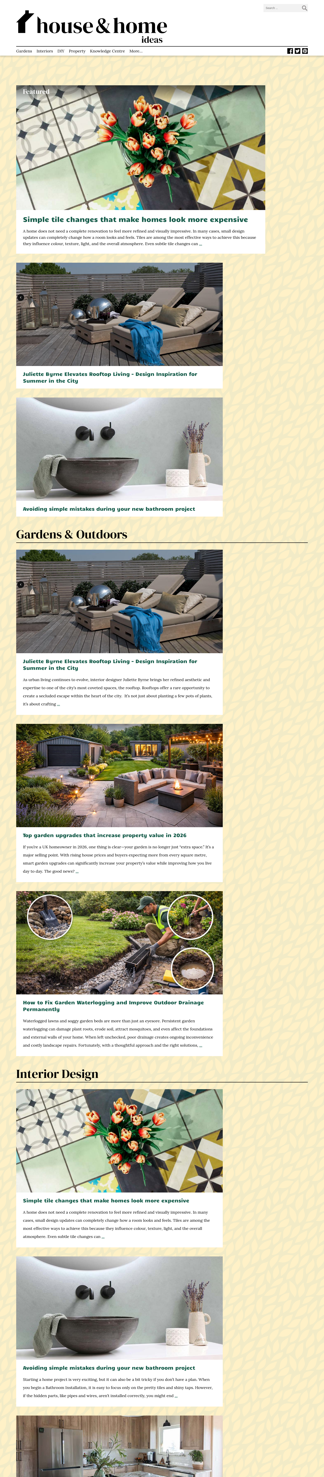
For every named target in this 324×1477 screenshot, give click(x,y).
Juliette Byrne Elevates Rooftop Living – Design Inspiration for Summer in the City (260, 114)
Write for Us (104, 1442)
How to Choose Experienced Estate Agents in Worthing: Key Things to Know (61, 1041)
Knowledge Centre (107, 36)
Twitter (177, 1425)
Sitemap (100, 1453)
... (131, 195)
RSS (174, 1436)
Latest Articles (106, 1420)
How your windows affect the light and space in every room (259, 837)
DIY (60, 36)
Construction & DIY (68, 761)
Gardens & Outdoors (71, 233)
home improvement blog (45, 1439)
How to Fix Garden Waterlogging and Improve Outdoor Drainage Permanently (261, 312)
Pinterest (178, 1431)
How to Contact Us (109, 1436)
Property (77, 36)
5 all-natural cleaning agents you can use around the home (261, 1300)
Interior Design (57, 444)
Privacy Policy (105, 1448)
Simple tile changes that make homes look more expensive (104, 160)
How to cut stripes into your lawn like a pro (256, 717)
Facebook (179, 1420)
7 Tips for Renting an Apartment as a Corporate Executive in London (259, 1041)
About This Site (106, 1425)
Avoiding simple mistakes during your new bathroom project (261, 201)
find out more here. (277, 1189)
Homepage (103, 1414)
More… (136, 36)
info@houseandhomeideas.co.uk (198, 1414)
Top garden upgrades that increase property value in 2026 (160, 309)
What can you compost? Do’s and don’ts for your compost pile (56, 720)
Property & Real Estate (78, 965)
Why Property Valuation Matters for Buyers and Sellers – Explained (156, 1041)
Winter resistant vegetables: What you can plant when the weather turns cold (159, 1303)
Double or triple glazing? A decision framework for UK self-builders (60, 837)
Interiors (44, 36)
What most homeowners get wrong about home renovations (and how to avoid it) (158, 840)
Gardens (24, 36)
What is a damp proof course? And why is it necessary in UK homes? (158, 720)
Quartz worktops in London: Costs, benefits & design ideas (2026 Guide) (259, 520)
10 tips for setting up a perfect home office (55, 1296)
